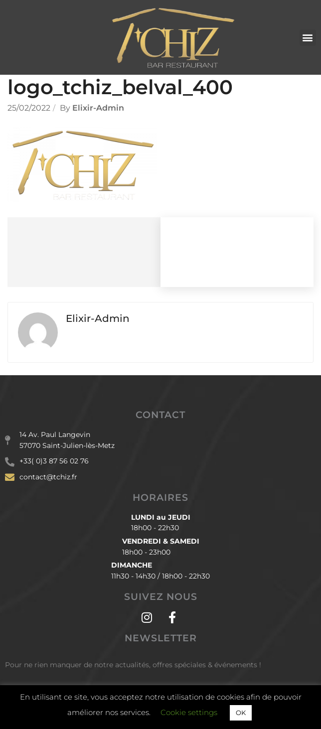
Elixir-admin (98, 108)
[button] (308, 37)
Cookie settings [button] (188, 712)
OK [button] (241, 713)
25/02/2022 (28, 108)
